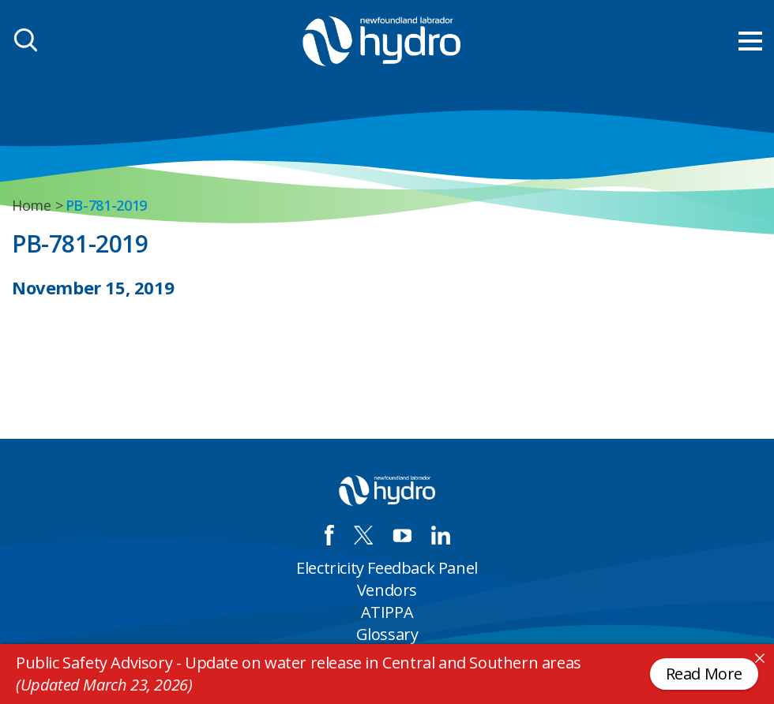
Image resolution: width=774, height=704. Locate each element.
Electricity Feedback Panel (387, 568)
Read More (704, 673)
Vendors (387, 590)
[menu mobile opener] (750, 41)
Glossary (387, 634)
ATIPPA (387, 612)
